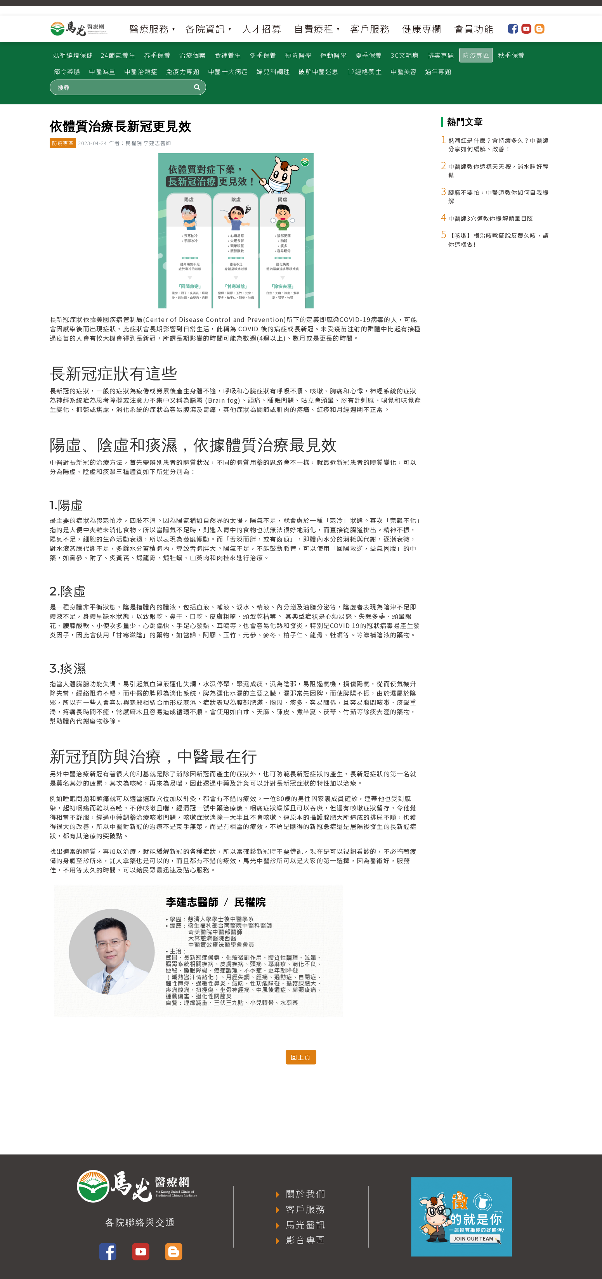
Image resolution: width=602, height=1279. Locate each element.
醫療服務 (149, 28)
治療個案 (192, 55)
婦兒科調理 (273, 71)
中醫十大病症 (228, 71)
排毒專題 (441, 55)
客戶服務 (370, 28)
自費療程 (313, 28)
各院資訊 (205, 28)
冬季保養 (263, 55)
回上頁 (301, 1057)
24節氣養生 (118, 55)
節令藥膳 (67, 71)
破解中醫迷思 (318, 71)
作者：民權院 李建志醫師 (140, 143)
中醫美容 (403, 71)
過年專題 (438, 71)
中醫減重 (102, 71)
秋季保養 (511, 55)
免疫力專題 (183, 71)
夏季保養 (369, 55)
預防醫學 (298, 55)
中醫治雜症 (141, 71)
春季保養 (157, 55)
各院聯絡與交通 (140, 1222)
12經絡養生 (364, 71)
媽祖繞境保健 (73, 55)
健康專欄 (422, 28)
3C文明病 (405, 55)
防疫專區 (476, 55)
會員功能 (474, 28)
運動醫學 (333, 55)
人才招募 (261, 28)
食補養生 (228, 55)
